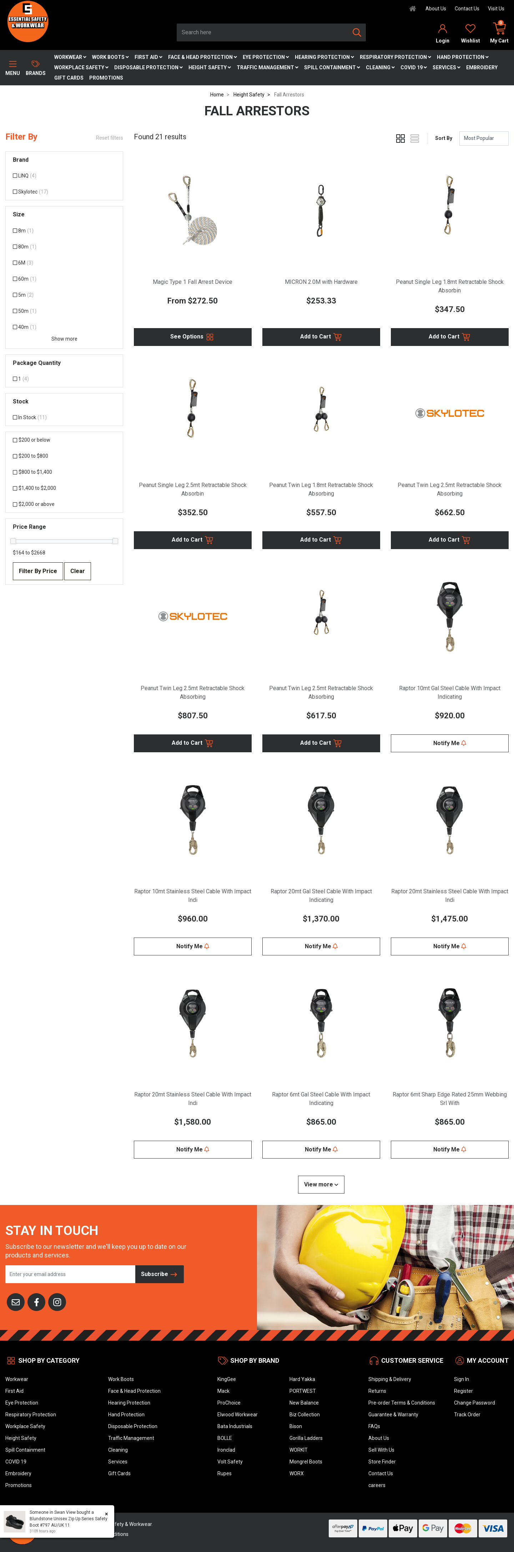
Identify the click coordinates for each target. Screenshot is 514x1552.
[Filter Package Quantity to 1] (64, 379)
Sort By (443, 138)
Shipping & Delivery (389, 1379)
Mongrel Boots (305, 1462)
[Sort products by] (484, 138)
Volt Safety (230, 1462)
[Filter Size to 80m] (64, 247)
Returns (377, 1391)
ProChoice (229, 1403)
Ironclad (226, 1450)
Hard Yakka (302, 1379)
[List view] (414, 138)
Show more (64, 339)
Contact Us (467, 8)
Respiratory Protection (395, 57)
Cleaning (380, 67)
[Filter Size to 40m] (64, 327)
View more (321, 1184)
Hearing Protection (324, 57)
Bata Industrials (234, 1426)
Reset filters (109, 138)
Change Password (474, 1403)
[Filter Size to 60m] (64, 279)
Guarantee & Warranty (393, 1414)
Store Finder (382, 1462)
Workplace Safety (81, 67)
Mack (223, 1391)
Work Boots (110, 57)
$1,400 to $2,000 (34, 488)
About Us (435, 8)
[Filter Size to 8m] (64, 231)
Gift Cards (69, 78)
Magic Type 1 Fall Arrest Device (192, 281)
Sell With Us (381, 1450)
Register (463, 1391)
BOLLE (224, 1438)
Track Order (467, 1414)
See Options (192, 337)
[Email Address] (70, 1274)
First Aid (148, 57)
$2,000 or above (34, 504)
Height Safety (209, 67)
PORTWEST (302, 1391)
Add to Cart (321, 337)
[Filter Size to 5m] (64, 295)
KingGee (226, 1379)
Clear (77, 571)
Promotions (106, 78)
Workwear (70, 57)
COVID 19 (413, 67)
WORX (296, 1473)
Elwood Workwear (237, 1414)
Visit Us (496, 8)
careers (377, 1485)
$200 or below (31, 440)
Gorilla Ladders (306, 1438)
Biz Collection (304, 1414)
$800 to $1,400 (32, 472)
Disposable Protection (148, 67)
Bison (295, 1426)
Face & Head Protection (202, 57)
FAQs (374, 1426)
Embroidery (482, 67)
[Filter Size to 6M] (64, 263)
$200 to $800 (30, 456)
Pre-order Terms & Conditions (401, 1403)
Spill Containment (332, 67)
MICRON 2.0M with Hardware (321, 281)
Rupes (224, 1473)
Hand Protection (463, 57)
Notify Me (449, 743)
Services (446, 67)
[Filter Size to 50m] (64, 311)
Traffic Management (267, 67)
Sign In (461, 1379)
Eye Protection (266, 57)
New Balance (304, 1403)
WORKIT (298, 1450)
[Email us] (16, 1301)
